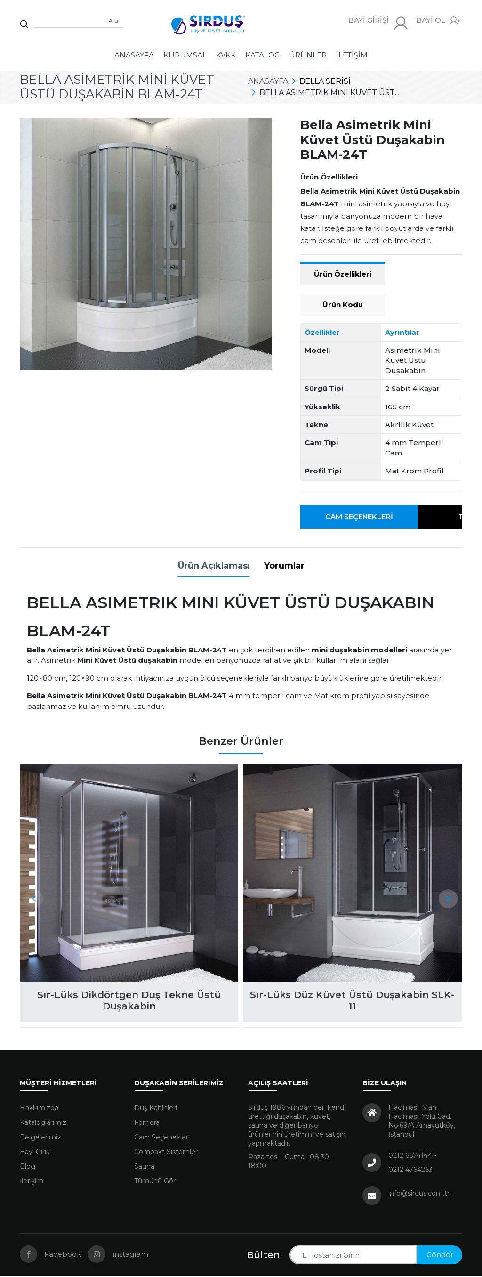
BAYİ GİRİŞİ (378, 23)
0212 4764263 (410, 1170)
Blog (27, 1167)
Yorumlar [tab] (284, 566)
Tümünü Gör (155, 1182)
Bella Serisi (325, 81)
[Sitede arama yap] (78, 21)
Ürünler (308, 54)
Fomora (147, 1123)
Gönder (439, 1255)
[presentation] (33, 898)
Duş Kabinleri (155, 1109)
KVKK (226, 54)
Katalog (262, 54)
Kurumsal (185, 54)
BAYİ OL (438, 20)
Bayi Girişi (35, 1152)
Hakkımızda (39, 1109)
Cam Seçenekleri (359, 516)
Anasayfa (134, 54)
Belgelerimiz (40, 1138)
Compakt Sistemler (166, 1152)
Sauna (144, 1167)
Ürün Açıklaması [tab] (214, 566)
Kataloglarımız (43, 1123)
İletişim (352, 54)
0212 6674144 (410, 1156)
